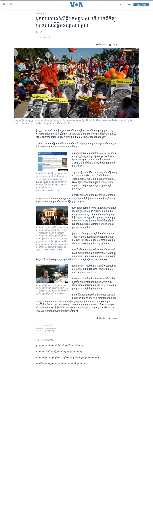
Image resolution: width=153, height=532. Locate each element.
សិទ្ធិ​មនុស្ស (40, 13)
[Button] (101, 45)
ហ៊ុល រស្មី (39, 32)
